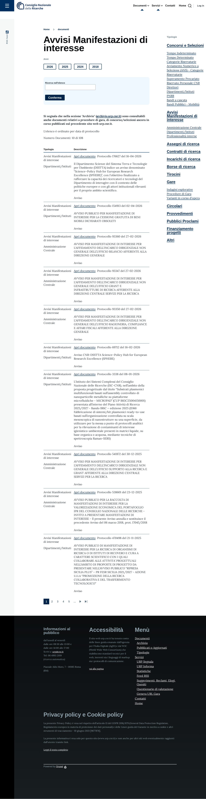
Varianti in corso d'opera (183, 198)
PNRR (170, 96)
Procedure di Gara (179, 194)
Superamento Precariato (183, 79)
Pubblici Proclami (182, 221)
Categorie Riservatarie (181, 62)
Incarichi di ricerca (183, 159)
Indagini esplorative (180, 190)
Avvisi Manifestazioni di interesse (182, 116)
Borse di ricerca (181, 167)
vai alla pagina (96, 668)
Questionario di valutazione (155, 689)
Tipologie (143, 652)
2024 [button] (82, 67)
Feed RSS (143, 676)
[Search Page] (189, 13)
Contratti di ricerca (183, 152)
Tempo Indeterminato (181, 53)
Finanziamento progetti (180, 231)
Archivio (142, 643)
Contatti (140, 698)
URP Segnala (145, 662)
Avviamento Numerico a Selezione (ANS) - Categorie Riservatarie (185, 70)
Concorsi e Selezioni (185, 45)
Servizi (139, 657)
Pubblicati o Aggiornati (152, 648)
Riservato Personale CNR (183, 83)
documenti (63, 29)
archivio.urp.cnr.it (108, 116)
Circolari (174, 206)
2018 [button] (97, 67)
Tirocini (173, 174)
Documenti (142, 638)
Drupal (59, 766)
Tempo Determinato (180, 57)
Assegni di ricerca (183, 144)
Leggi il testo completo (56, 749)
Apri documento (85, 156)
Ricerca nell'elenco (55, 83)
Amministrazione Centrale (184, 127)
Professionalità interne (182, 136)
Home (47, 29)
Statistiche (144, 671)
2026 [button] (51, 67)
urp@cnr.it (58, 651)
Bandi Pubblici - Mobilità (183, 104)
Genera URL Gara (148, 694)
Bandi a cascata (177, 100)
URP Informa (145, 666)
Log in (200, 13)
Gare (171, 182)
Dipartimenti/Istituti (180, 132)
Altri (170, 240)
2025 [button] (66, 67)
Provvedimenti (180, 214)
